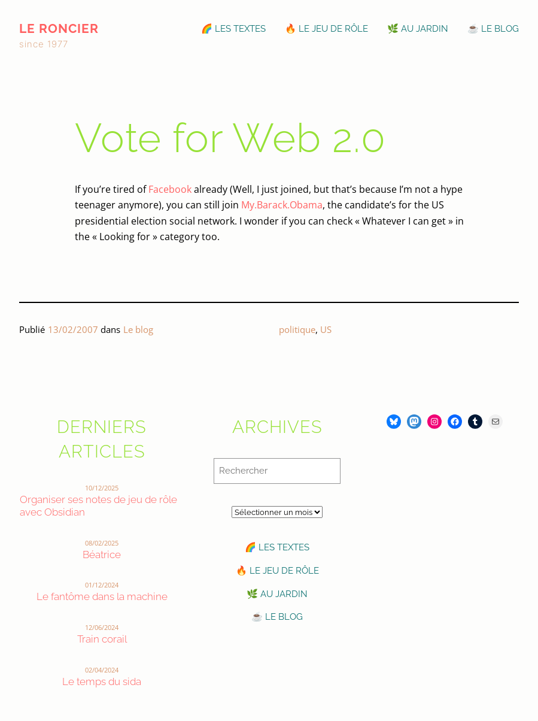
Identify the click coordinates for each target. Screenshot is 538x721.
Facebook (170, 189)
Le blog (138, 329)
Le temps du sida (101, 681)
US (326, 329)
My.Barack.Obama (282, 204)
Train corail (102, 639)
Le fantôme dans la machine (102, 596)
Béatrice (102, 555)
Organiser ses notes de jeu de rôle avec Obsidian (98, 505)
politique (297, 329)
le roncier (59, 28)
